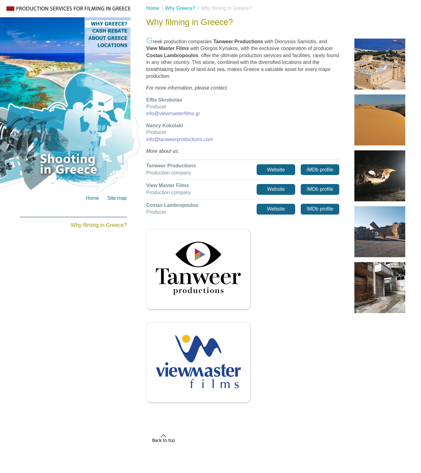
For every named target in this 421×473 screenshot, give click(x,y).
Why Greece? (180, 8)
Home (92, 198)
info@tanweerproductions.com (179, 139)
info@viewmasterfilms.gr (173, 113)
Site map (117, 198)
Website (276, 169)
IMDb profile (320, 169)
